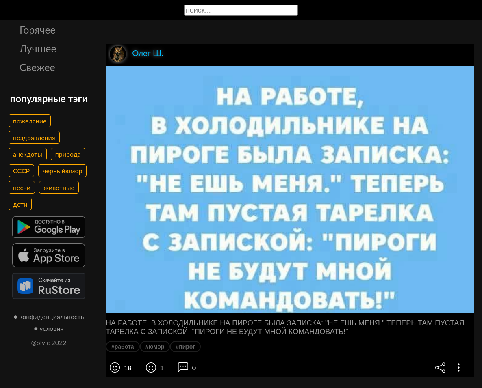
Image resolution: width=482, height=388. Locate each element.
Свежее (37, 67)
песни (21, 187)
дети (20, 204)
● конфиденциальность (49, 316)
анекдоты (27, 154)
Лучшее (38, 48)
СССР (21, 171)
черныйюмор (62, 171)
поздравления (34, 137)
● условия (49, 328)
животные (58, 187)
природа (68, 154)
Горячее (38, 30)
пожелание (29, 121)
